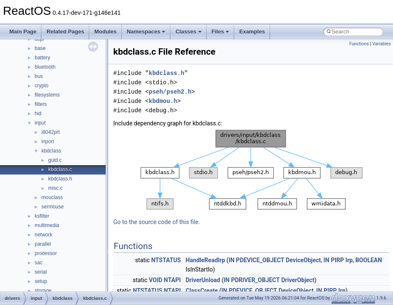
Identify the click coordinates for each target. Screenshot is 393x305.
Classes (188, 31)
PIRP (337, 260)
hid (38, 113)
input (40, 123)
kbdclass (51, 151)
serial (41, 272)
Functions (359, 44)
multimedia (47, 225)
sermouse (52, 207)
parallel (43, 244)
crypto (42, 86)
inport (47, 141)
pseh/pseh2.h (170, 92)
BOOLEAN (368, 260)
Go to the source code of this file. (156, 222)
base (40, 48)
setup (41, 281)
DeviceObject (303, 260)
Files (220, 31)
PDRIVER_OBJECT (255, 280)
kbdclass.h (60, 179)
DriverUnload (203, 280)
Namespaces (146, 31)
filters (41, 104)
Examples (252, 31)
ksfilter (42, 216)
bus (39, 76)
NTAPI (172, 280)
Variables (381, 44)
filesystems (47, 95)
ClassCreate (202, 290)
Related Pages (65, 31)
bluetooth (45, 67)
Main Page (22, 31)
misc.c (55, 188)
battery (42, 58)
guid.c (55, 160)
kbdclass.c (60, 169)
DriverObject (297, 280)
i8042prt (50, 132)
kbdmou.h (163, 101)
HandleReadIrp (205, 260)
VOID (155, 280)
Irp (349, 260)
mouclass (52, 197)
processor (46, 253)
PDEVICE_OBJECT (260, 260)
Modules (105, 31)
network (43, 235)
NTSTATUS (166, 260)
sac (39, 263)
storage (43, 291)
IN (232, 260)
